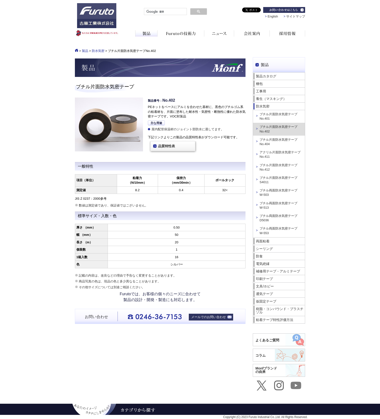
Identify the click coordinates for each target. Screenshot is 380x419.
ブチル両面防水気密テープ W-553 (278, 231)
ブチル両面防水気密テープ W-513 (278, 205)
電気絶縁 (262, 264)
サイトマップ (295, 16)
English (273, 16)
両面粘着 (262, 241)
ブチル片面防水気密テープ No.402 (278, 129)
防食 (259, 256)
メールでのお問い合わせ (208, 317)
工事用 (261, 91)
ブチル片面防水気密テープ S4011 (278, 180)
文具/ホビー (265, 286)
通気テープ (264, 294)
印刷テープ (264, 279)
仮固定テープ (266, 301)
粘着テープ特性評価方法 (274, 320)
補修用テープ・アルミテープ (278, 271)
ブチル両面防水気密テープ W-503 (278, 193)
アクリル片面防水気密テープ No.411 (280, 154)
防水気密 (98, 51)
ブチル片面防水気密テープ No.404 (278, 142)
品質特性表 (166, 146)
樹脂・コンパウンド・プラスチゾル (279, 310)
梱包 (259, 84)
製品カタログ (266, 76)
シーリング (264, 249)
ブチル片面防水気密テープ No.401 (278, 116)
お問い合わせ (96, 317)
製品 (85, 51)
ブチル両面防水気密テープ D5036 (278, 218)
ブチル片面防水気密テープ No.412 (278, 167)
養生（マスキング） (271, 99)
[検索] (164, 11)
